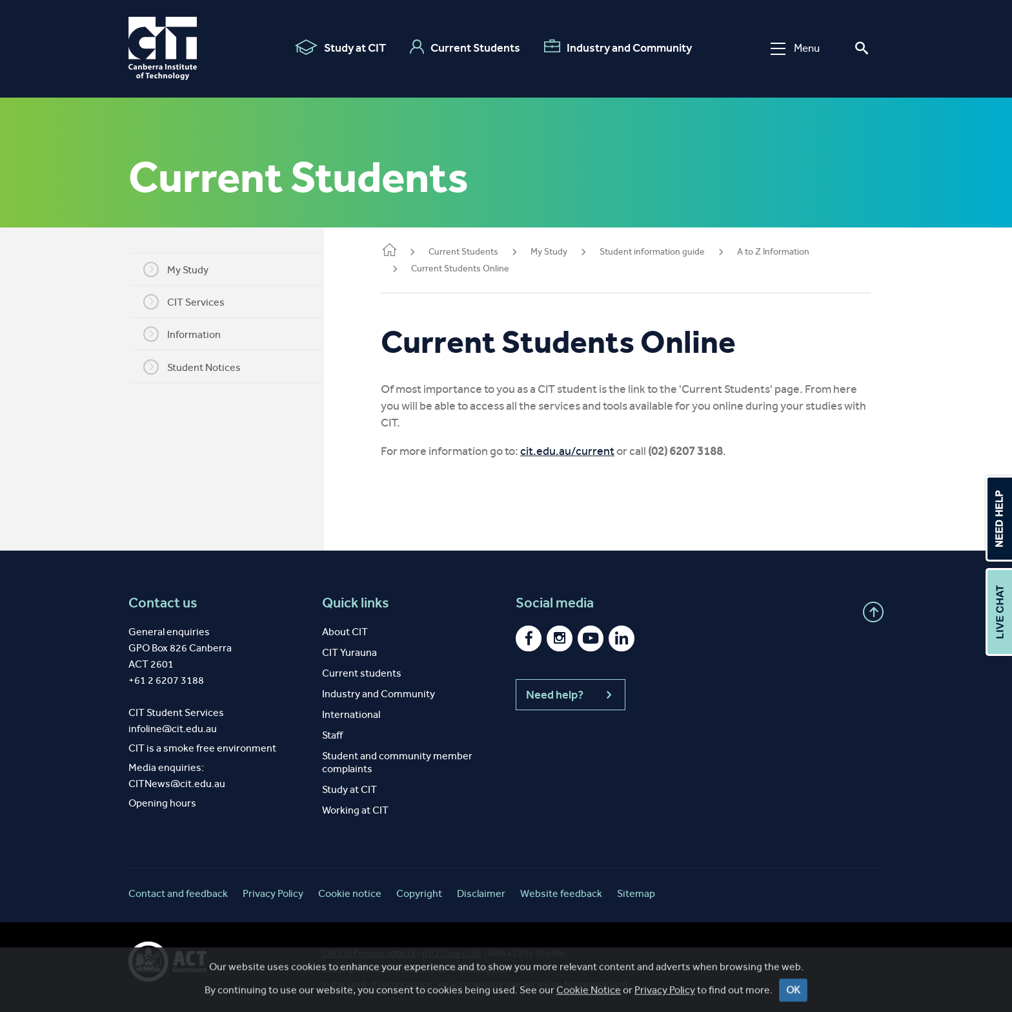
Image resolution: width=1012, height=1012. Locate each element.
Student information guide (667, 251)
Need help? (570, 695)
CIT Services (191, 302)
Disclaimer (481, 893)
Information (189, 334)
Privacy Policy (273, 893)
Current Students (465, 47)
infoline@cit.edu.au (172, 728)
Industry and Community (618, 47)
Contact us (162, 603)
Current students (361, 673)
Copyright (419, 893)
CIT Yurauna (349, 652)
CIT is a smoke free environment (202, 748)
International (351, 714)
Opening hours (162, 803)
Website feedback (561, 893)
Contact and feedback (178, 893)
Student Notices (199, 367)
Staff (332, 735)
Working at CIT (355, 810)
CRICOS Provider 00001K (369, 953)
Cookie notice (349, 893)
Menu (795, 48)
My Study (183, 269)
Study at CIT (340, 47)
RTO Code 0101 (452, 953)
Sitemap (636, 893)
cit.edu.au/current (583, 451)
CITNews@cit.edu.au (176, 783)
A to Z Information (789, 251)
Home (405, 251)
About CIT (345, 632)
